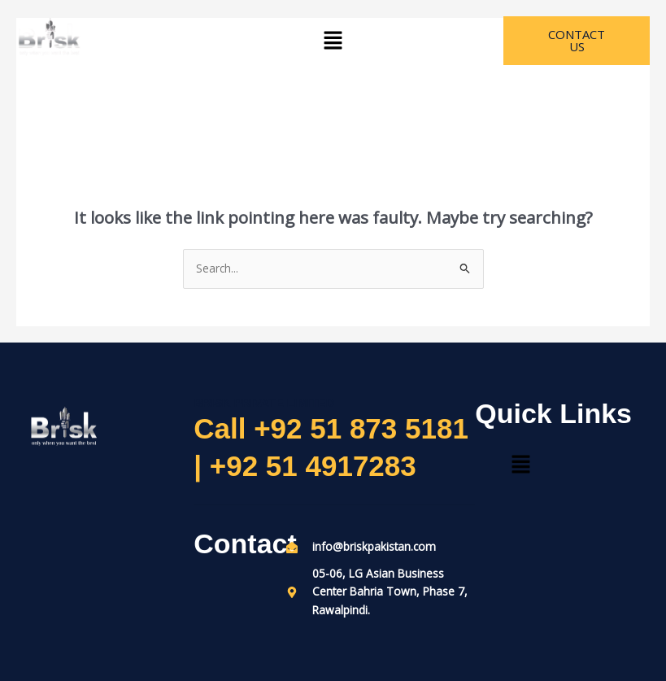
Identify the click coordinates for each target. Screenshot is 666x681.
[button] (332, 41)
